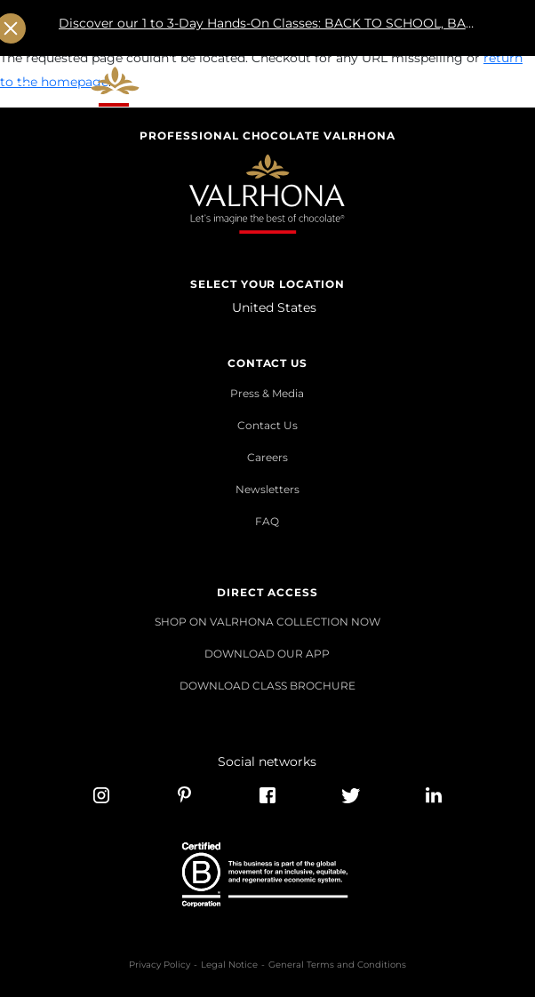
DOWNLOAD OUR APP (267, 653)
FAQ (267, 521)
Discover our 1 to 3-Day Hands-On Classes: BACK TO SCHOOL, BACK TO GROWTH (267, 29)
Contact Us (267, 425)
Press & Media (267, 393)
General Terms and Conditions (337, 964)
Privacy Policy (159, 964)
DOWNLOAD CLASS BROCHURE (267, 685)
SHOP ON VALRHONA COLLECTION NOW (267, 621)
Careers (267, 457)
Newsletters (267, 489)
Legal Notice (229, 964)
